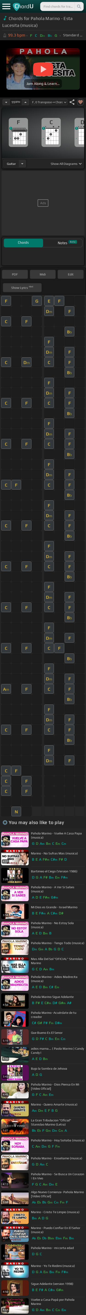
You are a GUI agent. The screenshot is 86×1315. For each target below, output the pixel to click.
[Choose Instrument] (22, 163)
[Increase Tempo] (25, 102)
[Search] (79, 6)
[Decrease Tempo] (6, 102)
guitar (11, 164)
